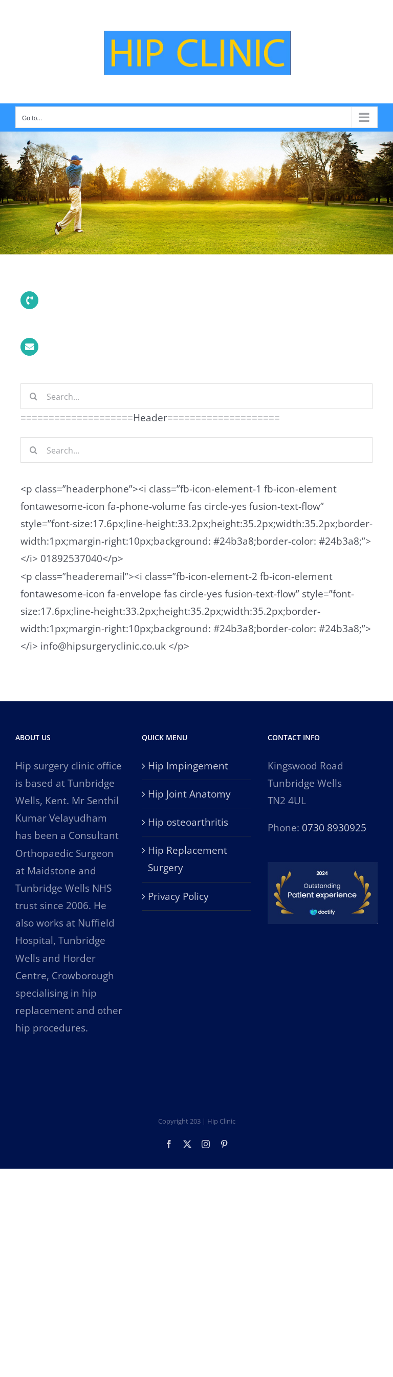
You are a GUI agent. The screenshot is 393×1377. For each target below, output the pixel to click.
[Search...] (196, 396)
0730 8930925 (334, 827)
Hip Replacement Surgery (187, 859)
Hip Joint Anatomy (189, 794)
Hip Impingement (188, 765)
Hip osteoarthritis (188, 822)
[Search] (33, 396)
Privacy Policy (178, 896)
